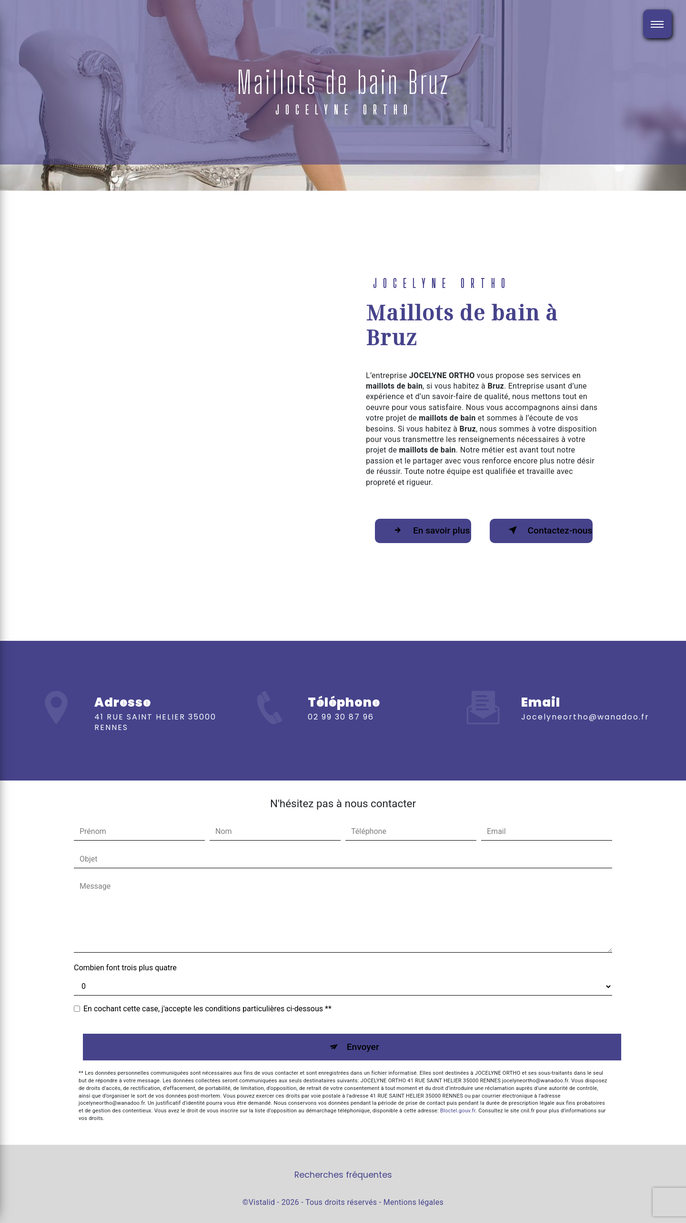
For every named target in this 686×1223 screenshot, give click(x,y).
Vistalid (262, 1202)
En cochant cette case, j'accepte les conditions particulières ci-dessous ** (207, 1008)
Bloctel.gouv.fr (457, 1111)
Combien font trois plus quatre (125, 967)
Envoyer (363, 1046)
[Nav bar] (657, 24)
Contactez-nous (548, 530)
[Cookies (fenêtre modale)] (3, 1217)
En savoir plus (430, 530)
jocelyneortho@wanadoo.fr (585, 702)
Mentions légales (413, 1202)
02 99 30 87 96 (341, 730)
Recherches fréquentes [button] (343, 1175)
